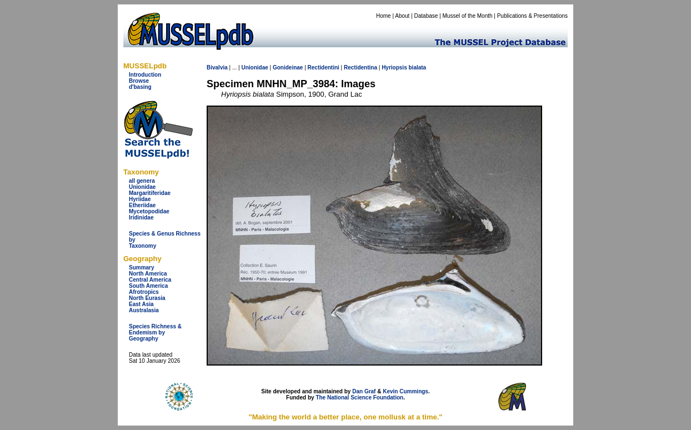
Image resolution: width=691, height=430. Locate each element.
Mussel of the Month (468, 16)
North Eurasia (147, 298)
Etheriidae (142, 205)
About (402, 16)
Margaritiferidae (150, 193)
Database (426, 16)
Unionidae (142, 187)
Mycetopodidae (149, 211)
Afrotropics (144, 292)
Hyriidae (140, 199)
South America (148, 286)
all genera (142, 181)
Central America (150, 280)
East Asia (141, 304)
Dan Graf (363, 391)
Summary (141, 267)
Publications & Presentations (532, 16)
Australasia (144, 310)
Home (383, 16)
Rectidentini (323, 67)
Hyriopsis (394, 67)
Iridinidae (141, 217)
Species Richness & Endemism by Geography (155, 332)
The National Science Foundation (359, 397)
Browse (139, 81)
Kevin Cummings (405, 391)
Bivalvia (217, 67)
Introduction (145, 75)
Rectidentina (360, 67)
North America (148, 274)
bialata (418, 67)
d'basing (140, 87)
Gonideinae (288, 67)
